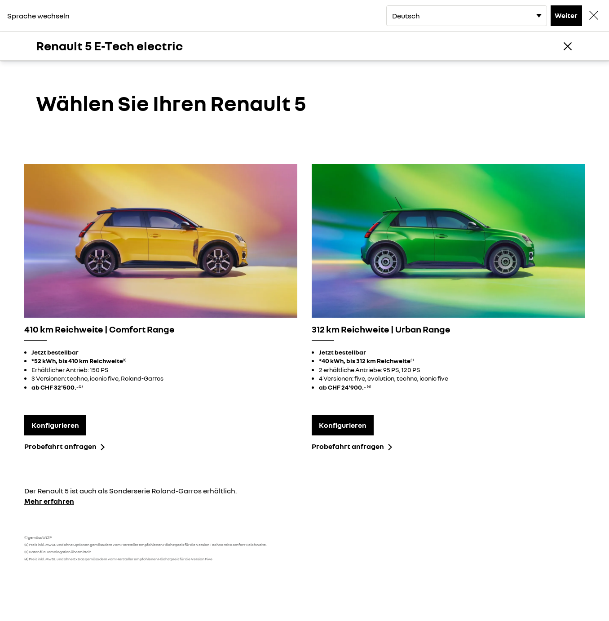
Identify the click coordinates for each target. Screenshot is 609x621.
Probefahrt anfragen (60, 446)
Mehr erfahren (49, 501)
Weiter (566, 15)
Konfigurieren (55, 425)
